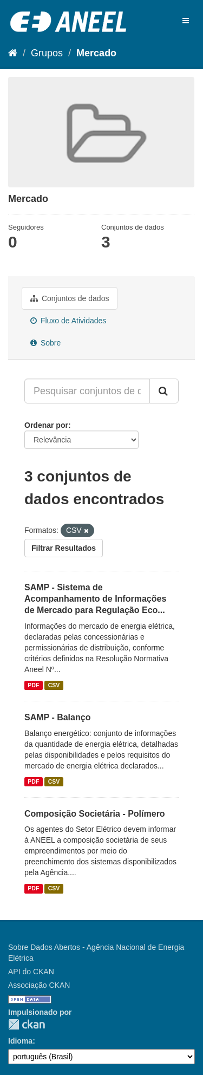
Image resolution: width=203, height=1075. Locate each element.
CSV (54, 685)
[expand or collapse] (185, 20)
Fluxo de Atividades (68, 320)
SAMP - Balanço (57, 717)
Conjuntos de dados (69, 298)
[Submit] (164, 391)
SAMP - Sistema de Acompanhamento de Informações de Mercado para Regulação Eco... (95, 599)
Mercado (96, 53)
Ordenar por (46, 425)
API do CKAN (31, 971)
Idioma (20, 1041)
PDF (33, 685)
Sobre (45, 342)
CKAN (26, 1024)
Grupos (47, 53)
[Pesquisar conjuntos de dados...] (87, 391)
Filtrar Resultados (63, 548)
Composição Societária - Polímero (94, 813)
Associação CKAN (39, 985)
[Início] (12, 53)
